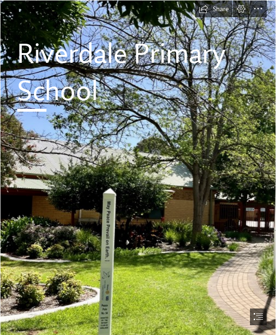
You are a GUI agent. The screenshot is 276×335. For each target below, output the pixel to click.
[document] (138, 167)
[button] (213, 8)
